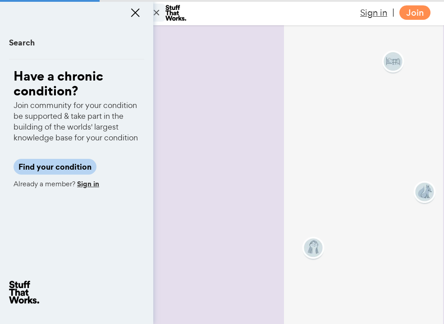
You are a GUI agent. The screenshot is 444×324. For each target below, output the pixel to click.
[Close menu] (135, 13)
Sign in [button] (373, 12)
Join (415, 13)
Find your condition (55, 166)
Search (22, 42)
